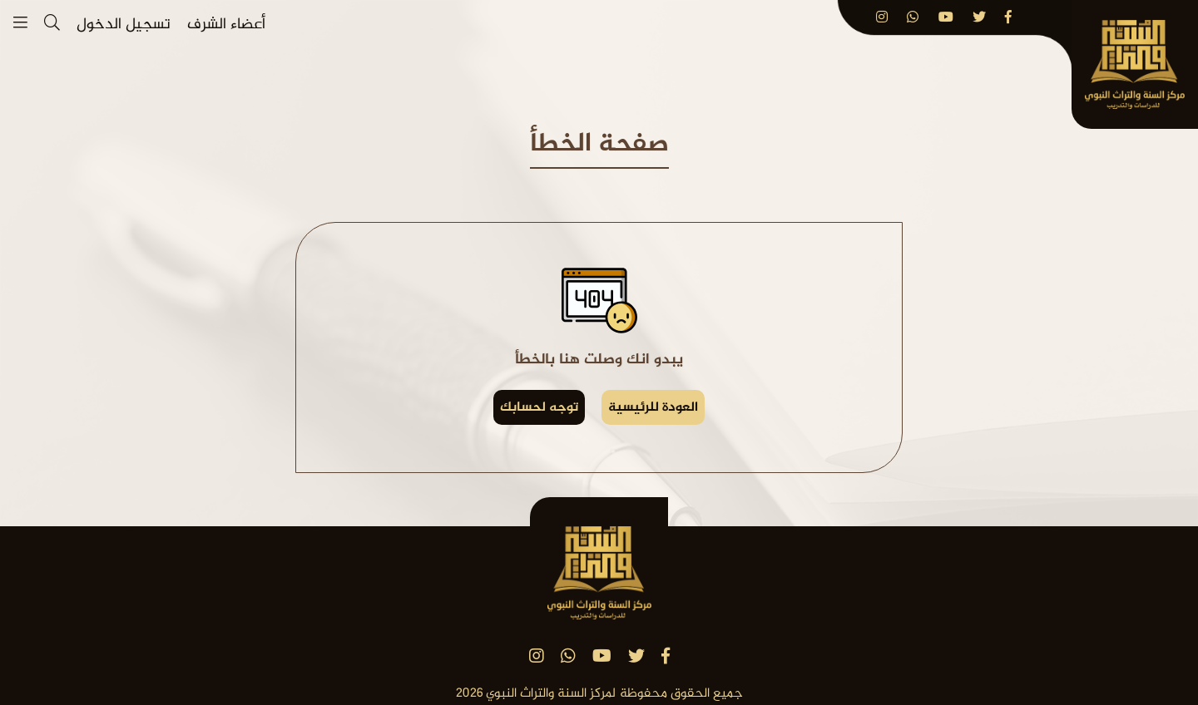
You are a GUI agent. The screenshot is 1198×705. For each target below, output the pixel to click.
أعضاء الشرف (226, 25)
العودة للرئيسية (653, 408)
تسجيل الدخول (124, 25)
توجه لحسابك (539, 408)
